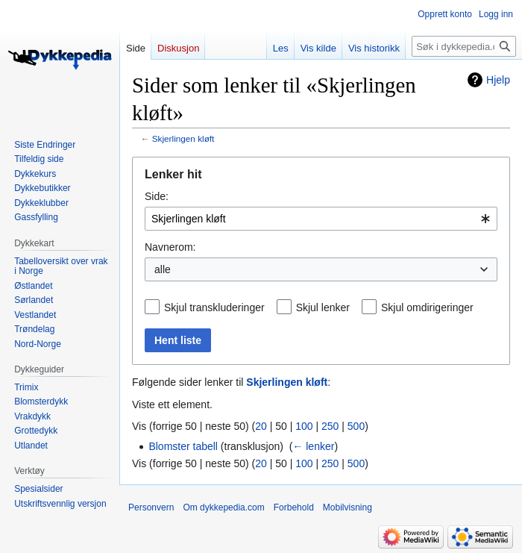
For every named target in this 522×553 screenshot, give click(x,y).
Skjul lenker (323, 307)
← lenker (313, 446)
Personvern (151, 507)
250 (330, 426)
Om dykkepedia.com (223, 507)
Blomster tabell (183, 446)
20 (261, 426)
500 (356, 426)
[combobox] (321, 219)
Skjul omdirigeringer (427, 307)
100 (303, 426)
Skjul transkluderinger (214, 307)
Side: (157, 196)
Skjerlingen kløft (183, 138)
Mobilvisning (347, 507)
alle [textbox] (162, 269)
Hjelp (498, 80)
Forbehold (294, 507)
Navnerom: (170, 247)
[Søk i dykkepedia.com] (464, 46)
